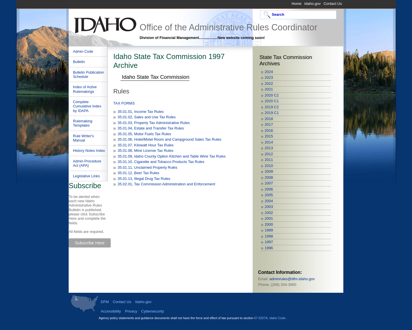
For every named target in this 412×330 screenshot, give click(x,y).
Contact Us (333, 3)
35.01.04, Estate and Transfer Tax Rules (151, 128)
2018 (269, 119)
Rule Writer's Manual (83, 138)
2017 (269, 124)
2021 (269, 89)
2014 (269, 142)
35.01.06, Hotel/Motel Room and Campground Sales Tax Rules (169, 139)
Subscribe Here (89, 242)
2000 (269, 224)
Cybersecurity (152, 311)
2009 (269, 171)
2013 (269, 148)
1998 (269, 236)
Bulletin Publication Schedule (88, 74)
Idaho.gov (312, 3)
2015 (269, 136)
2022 (269, 83)
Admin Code (83, 51)
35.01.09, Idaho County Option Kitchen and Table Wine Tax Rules (172, 156)
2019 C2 (272, 107)
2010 (269, 166)
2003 (269, 207)
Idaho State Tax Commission (155, 77)
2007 (269, 183)
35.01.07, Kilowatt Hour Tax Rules (146, 145)
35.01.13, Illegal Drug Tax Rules (144, 178)
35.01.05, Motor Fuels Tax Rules (144, 134)
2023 (269, 77)
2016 (269, 130)
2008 (269, 177)
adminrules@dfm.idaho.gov (292, 279)
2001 (269, 218)
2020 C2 (272, 95)
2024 (269, 72)
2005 (269, 195)
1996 (269, 248)
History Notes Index (89, 150)
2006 (269, 189)
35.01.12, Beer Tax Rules (138, 173)
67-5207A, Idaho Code (270, 318)
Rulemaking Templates (82, 123)
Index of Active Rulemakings (85, 89)
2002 (269, 213)
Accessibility (111, 311)
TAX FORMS (124, 103)
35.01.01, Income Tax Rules (141, 111)
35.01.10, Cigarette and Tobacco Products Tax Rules (161, 162)
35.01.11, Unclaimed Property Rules (147, 167)
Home (297, 3)
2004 (269, 201)
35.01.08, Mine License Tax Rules (145, 150)
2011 (269, 160)
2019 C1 (272, 113)
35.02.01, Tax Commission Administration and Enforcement (166, 184)
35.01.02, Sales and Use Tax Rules (147, 117)
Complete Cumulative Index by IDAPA (87, 106)
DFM (105, 302)
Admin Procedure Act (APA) (87, 163)
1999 (269, 230)
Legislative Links (86, 176)
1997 (269, 242)
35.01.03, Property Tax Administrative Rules (154, 123)
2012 (269, 154)
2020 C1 (272, 101)
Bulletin (79, 62)
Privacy (131, 311)
